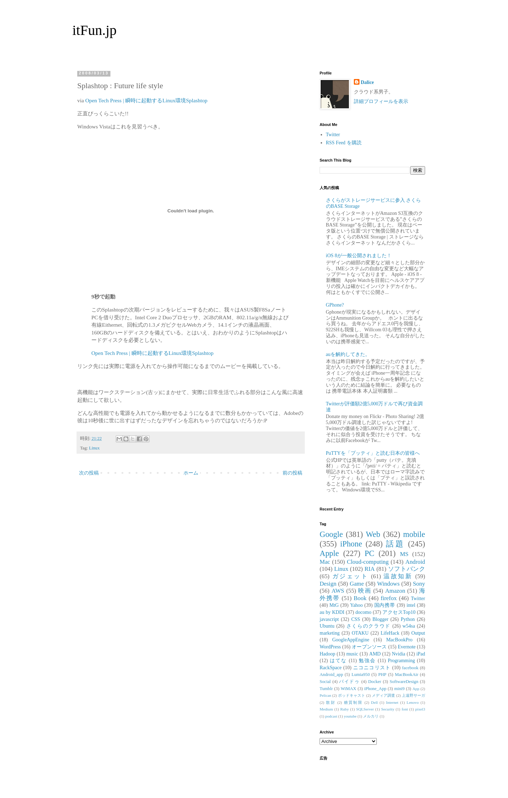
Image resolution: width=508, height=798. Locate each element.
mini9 (399, 688)
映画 (364, 590)
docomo (363, 612)
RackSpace (330, 667)
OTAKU (360, 633)
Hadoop (327, 654)
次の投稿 (89, 473)
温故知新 (397, 576)
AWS (338, 590)
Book (360, 598)
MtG (334, 605)
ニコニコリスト (372, 667)
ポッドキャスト (351, 695)
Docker (374, 681)
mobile (414, 534)
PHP (382, 674)
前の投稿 (292, 473)
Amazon (395, 590)
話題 (395, 543)
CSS (355, 619)
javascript (329, 619)
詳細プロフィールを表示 (381, 101)
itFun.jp (94, 30)
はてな (338, 660)
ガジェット (350, 576)
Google (331, 534)
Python (408, 619)
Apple (329, 553)
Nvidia (398, 654)
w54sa (409, 626)
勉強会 (367, 660)
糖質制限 (353, 702)
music (352, 654)
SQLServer (365, 709)
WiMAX (348, 688)
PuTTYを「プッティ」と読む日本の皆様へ (373, 453)
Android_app (331, 674)
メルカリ (371, 716)
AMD (375, 654)
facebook (410, 667)
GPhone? (335, 305)
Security (387, 709)
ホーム (190, 473)
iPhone (351, 543)
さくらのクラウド (368, 626)
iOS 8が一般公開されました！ (359, 255)
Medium (326, 709)
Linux (94, 448)
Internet (392, 702)
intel (410, 605)
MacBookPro (399, 639)
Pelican (325, 695)
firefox (389, 598)
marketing (330, 633)
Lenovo (413, 702)
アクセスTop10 (399, 612)
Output (418, 633)
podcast (331, 716)
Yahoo (356, 605)
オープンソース (369, 646)
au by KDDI (332, 612)
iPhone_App (375, 688)
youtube (350, 716)
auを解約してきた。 (348, 354)
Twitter (333, 134)
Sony (419, 583)
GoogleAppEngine (350, 639)
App (415, 689)
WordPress (330, 646)
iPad (420, 654)
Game (357, 583)
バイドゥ (349, 681)
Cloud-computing (367, 561)
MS (404, 554)
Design (328, 583)
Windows (388, 583)
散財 (330, 702)
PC (369, 553)
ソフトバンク (406, 569)
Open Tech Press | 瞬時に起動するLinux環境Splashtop (146, 100)
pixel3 (420, 709)
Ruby (344, 709)
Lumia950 (360, 674)
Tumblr (326, 688)
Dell (374, 702)
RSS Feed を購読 (344, 142)
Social (325, 681)
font (404, 709)
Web (373, 534)
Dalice (367, 82)
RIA (369, 569)
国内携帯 (384, 605)
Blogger (380, 619)
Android (415, 561)
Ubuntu (327, 626)
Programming (401, 660)
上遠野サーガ (413, 695)
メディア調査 (383, 695)
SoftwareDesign (404, 681)
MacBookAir (406, 674)
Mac (325, 561)
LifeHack (390, 633)
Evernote (407, 646)
